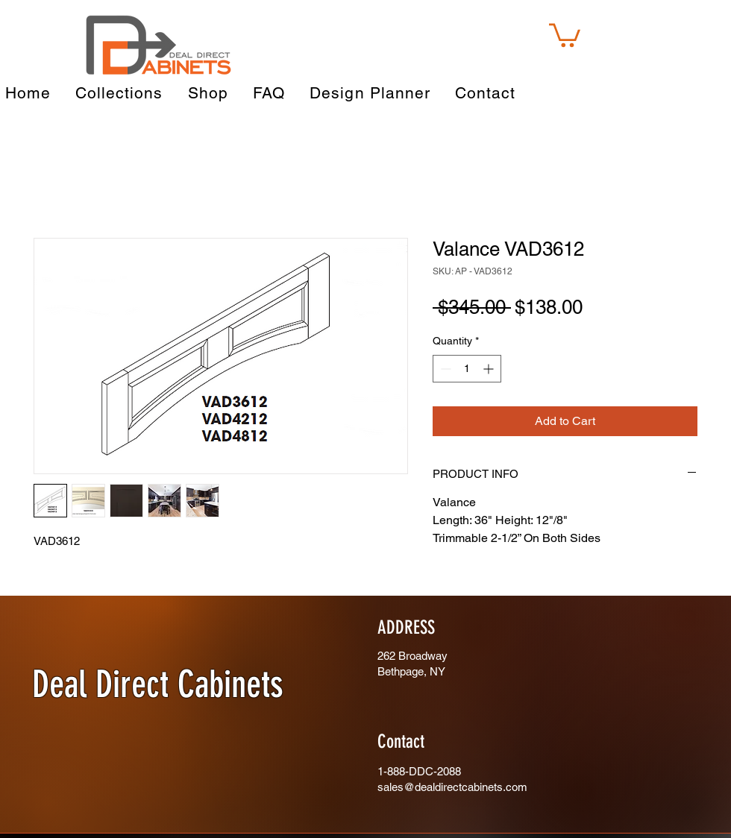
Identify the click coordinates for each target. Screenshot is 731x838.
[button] (564, 34)
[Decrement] (444, 369)
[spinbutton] (467, 369)
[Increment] (489, 369)
